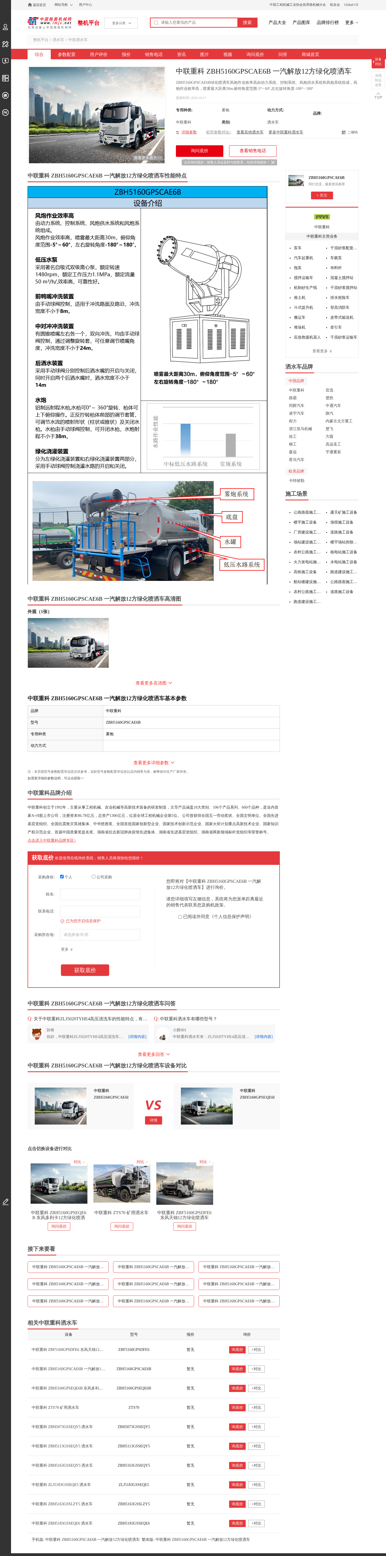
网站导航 (61, 5)
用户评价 (99, 54)
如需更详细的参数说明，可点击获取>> (56, 778)
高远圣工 (333, 444)
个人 (66, 877)
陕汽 (329, 413)
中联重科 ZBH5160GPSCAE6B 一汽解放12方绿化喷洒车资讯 (156, 1284)
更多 (349, 22)
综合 (39, 54)
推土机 (299, 298)
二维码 (353, 132)
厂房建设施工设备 (308, 532)
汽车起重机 (303, 258)
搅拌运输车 (303, 278)
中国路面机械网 (49, 23)
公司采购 (102, 877)
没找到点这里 (378, 80)
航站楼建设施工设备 (308, 582)
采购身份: (46, 877)
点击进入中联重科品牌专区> (52, 840)
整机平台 (88, 23)
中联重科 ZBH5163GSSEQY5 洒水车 (62, 1465)
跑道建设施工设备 (344, 572)
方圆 (329, 436)
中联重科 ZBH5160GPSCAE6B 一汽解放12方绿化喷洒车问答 (241, 1301)
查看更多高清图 (151, 683)
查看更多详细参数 (151, 762)
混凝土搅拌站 (341, 278)
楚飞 (329, 429)
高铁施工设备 (305, 572)
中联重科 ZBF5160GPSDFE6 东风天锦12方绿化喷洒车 (184, 1215)
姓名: (50, 894)
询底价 (237, 1350)
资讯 (181, 54)
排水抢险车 (340, 298)
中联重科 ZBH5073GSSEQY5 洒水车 (62, 1427)
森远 (293, 452)
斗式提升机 (303, 307)
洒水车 (58, 40)
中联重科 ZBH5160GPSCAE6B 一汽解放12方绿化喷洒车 (79, 1369)
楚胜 (329, 398)
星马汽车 (296, 460)
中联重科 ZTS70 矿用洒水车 (121, 1212)
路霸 (293, 398)
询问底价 (255, 54)
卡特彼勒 (296, 481)
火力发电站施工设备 (308, 562)
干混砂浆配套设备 (344, 248)
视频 (227, 54)
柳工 (293, 444)
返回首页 (39, 5)
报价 (126, 54)
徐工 (293, 436)
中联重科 (322, 227)
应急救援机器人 (307, 337)
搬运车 (299, 317)
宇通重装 (333, 452)
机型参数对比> (219, 132)
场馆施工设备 (341, 522)
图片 (204, 54)
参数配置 (67, 54)
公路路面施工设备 (308, 512)
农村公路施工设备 (308, 552)
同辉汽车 (296, 406)
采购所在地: (44, 935)
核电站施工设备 (343, 552)
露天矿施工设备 (343, 512)
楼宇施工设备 (305, 522)
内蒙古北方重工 (339, 421)
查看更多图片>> (148, 158)
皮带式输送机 (341, 317)
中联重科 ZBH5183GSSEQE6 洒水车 (62, 1523)
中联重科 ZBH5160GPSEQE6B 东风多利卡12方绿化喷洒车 (58, 1215)
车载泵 (336, 258)
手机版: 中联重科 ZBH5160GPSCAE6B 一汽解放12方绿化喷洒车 (86, 1540)
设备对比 (378, 61)
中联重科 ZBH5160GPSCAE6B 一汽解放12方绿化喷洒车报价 (241, 1267)
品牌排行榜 (328, 22)
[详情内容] (137, 1037)
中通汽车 (333, 406)
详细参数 (189, 132)
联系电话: (46, 911)
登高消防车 (340, 307)
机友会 (335, 5)
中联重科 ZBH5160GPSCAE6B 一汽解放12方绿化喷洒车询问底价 (156, 1301)
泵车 (298, 248)
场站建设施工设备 (308, 542)
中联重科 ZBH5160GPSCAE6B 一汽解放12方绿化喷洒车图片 (241, 1284)
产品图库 (301, 22)
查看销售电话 (253, 150)
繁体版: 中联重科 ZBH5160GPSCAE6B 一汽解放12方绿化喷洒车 (196, 1540)
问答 (282, 54)
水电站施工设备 (343, 562)
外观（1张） (40, 611)
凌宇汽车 (296, 413)
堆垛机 (299, 327)
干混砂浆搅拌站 (343, 288)
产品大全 (277, 22)
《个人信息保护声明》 (232, 916)
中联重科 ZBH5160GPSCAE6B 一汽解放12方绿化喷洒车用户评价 (156, 1267)
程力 (293, 421)
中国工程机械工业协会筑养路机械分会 (298, 5)
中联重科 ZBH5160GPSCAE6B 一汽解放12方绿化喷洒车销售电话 (70, 1284)
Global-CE (351, 5)
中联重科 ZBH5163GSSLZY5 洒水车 (62, 1504)
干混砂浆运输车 (343, 337)
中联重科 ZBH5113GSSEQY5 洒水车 (62, 1446)
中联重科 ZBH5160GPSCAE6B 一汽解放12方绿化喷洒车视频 (70, 1301)
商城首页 (310, 54)
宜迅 (329, 390)
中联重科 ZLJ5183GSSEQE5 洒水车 (61, 1485)
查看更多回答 (151, 1054)
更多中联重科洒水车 (286, 132)
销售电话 (154, 54)
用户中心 (85, 5)
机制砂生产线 (305, 288)
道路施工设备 (341, 532)
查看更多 (320, 351)
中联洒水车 (78, 40)
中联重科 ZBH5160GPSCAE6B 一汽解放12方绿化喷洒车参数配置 (70, 1267)
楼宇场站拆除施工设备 (344, 542)
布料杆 (336, 268)
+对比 (256, 1350)
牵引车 (336, 327)
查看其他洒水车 (250, 132)
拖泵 (298, 268)
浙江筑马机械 (300, 429)
